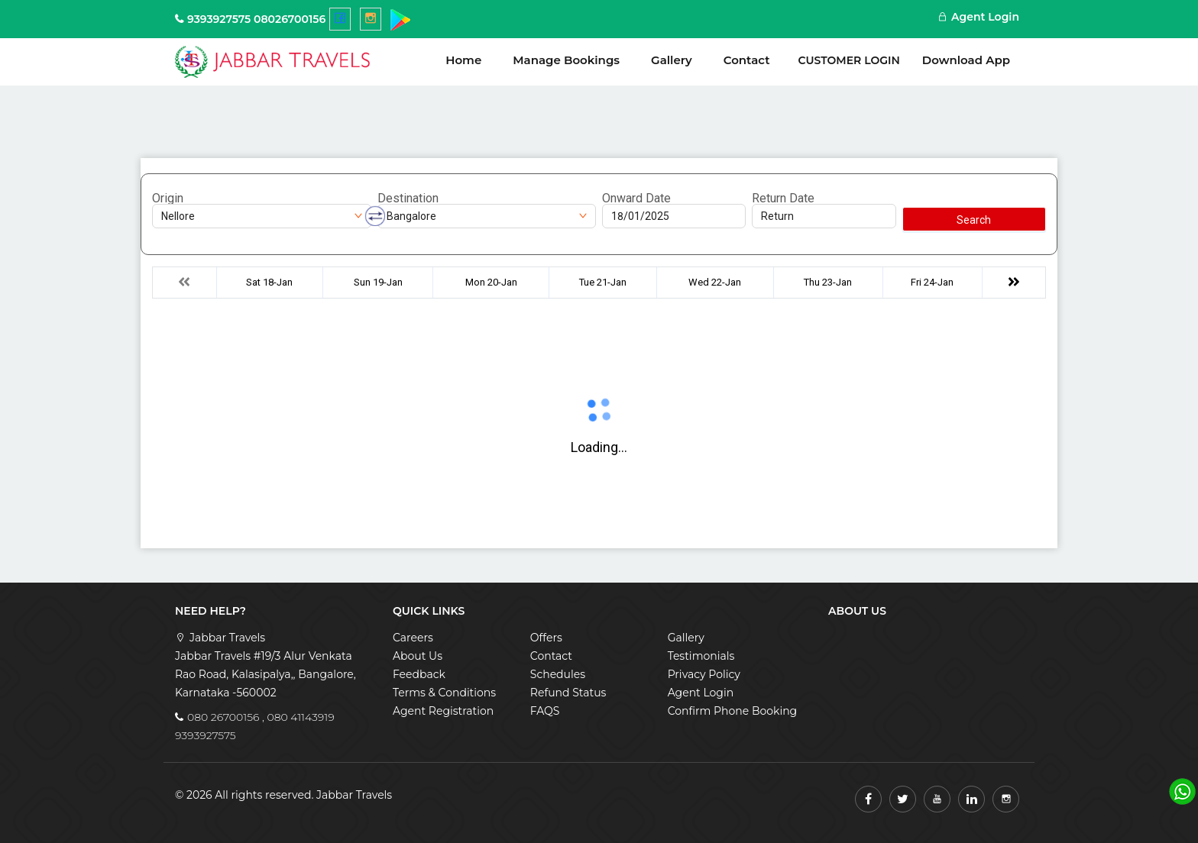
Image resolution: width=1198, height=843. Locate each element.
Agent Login (978, 17)
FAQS (545, 711)
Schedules (557, 674)
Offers (546, 637)
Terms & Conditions (444, 692)
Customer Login (849, 60)
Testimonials (701, 656)
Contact (747, 60)
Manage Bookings (566, 60)
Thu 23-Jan (828, 282)
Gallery (671, 60)
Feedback (419, 674)
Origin (167, 198)
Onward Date (636, 198)
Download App (966, 60)
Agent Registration (443, 711)
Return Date (783, 198)
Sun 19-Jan (378, 282)
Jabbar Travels (354, 795)
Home (463, 60)
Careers (413, 637)
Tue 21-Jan (603, 282)
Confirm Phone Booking (733, 711)
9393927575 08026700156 (256, 19)
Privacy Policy (704, 674)
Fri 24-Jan (932, 282)
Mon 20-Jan (491, 282)
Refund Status (568, 692)
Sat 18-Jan (269, 282)
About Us (417, 656)
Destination (408, 198)
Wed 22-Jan (714, 282)
